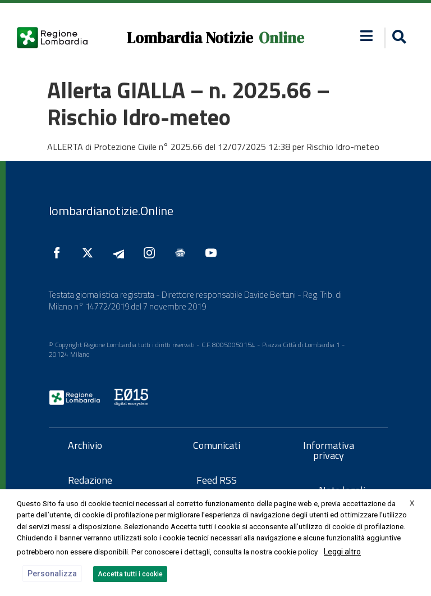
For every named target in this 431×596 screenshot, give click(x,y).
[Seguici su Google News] (183, 252)
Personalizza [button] (52, 573)
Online (281, 38)
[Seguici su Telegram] (121, 252)
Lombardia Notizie (190, 38)
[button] (366, 36)
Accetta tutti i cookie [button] (130, 574)
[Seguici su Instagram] (152, 252)
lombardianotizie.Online (111, 210)
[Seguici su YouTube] (213, 252)
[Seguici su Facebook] (59, 252)
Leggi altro (342, 551)
